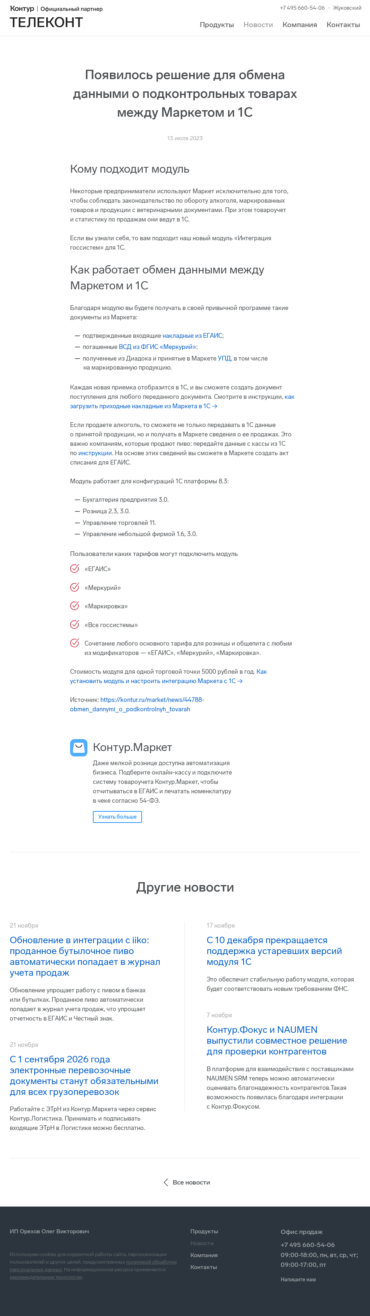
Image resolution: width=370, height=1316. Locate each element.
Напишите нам (298, 1280)
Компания (300, 24)
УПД (224, 358)
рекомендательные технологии (46, 1277)
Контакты (343, 24)
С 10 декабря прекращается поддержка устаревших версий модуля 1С (274, 951)
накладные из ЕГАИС (192, 335)
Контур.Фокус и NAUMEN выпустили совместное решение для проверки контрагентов (277, 1040)
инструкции (95, 453)
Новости (258, 24)
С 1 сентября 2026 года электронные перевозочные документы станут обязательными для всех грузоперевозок (84, 1075)
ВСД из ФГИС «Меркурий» (157, 346)
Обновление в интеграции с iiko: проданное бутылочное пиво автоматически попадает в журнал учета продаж (85, 956)
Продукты (217, 24)
